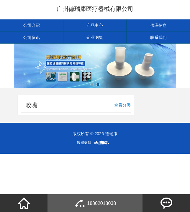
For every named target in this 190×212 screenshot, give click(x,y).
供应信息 (158, 25)
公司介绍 (31, 25)
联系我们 (158, 37)
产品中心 (94, 25)
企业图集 (94, 37)
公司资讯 (31, 37)
